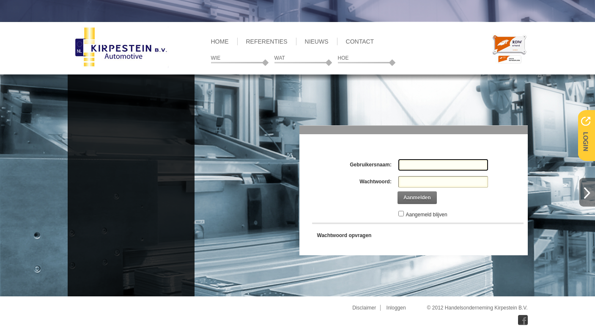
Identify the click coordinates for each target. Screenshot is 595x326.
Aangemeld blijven (426, 215)
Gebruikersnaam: (371, 165)
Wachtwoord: (375, 182)
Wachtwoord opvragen (344, 235)
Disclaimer (364, 308)
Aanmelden (417, 198)
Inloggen (396, 308)
